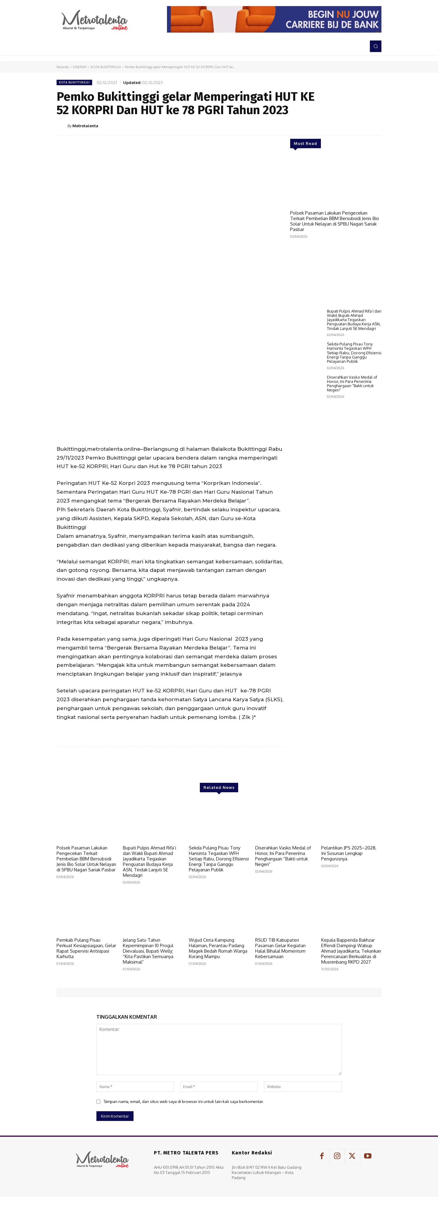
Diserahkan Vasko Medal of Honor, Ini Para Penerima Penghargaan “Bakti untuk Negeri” (352, 589)
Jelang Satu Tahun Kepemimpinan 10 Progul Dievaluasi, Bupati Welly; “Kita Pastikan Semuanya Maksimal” (148, 951)
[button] (375, 46)
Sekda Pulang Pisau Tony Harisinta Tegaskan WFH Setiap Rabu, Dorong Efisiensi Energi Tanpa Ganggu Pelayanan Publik (354, 558)
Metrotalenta (85, 125)
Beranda (63, 67)
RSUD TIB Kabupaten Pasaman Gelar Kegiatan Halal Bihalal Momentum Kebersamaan (280, 948)
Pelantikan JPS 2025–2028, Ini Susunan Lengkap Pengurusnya (348, 853)
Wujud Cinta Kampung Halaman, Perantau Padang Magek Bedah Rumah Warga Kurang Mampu (218, 948)
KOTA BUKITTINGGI (106, 67)
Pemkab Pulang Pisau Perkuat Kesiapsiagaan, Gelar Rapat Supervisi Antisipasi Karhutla (86, 948)
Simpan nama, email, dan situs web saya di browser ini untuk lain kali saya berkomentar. (184, 1101)
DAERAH (80, 67)
